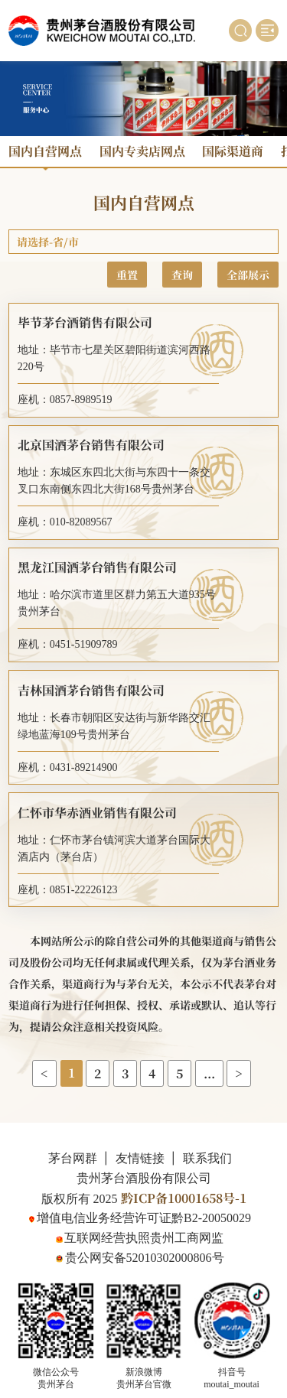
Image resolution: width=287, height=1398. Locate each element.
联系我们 (207, 1159)
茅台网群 (72, 1159)
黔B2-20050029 (211, 1217)
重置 (127, 274)
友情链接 (140, 1159)
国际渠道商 (232, 151)
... (209, 1073)
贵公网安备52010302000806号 (144, 1257)
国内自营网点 (45, 151)
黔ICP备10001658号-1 (183, 1198)
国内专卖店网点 (142, 151)
